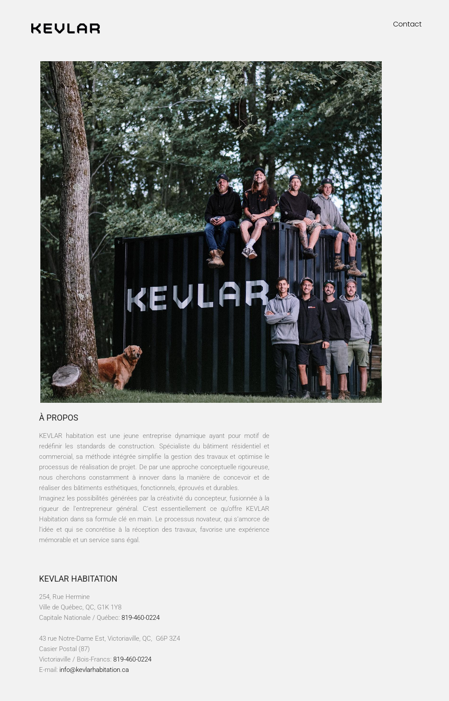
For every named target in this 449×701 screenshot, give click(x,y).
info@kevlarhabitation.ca (94, 670)
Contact (407, 24)
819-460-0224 (140, 618)
